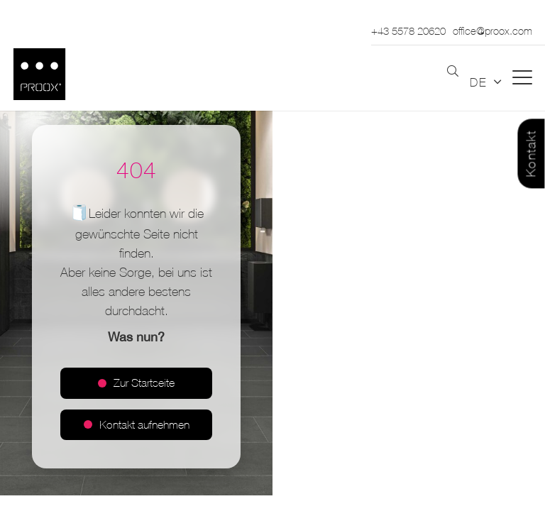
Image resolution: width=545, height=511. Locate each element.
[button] (453, 71)
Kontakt (531, 154)
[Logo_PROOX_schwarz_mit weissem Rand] (39, 74)
